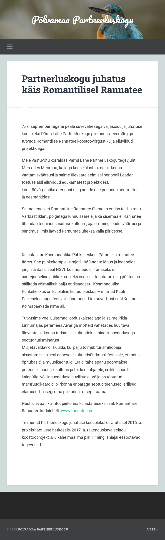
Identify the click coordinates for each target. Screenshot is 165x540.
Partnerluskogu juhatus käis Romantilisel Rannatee (82, 84)
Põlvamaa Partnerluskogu (82, 19)
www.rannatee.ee (77, 410)
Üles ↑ (152, 529)
